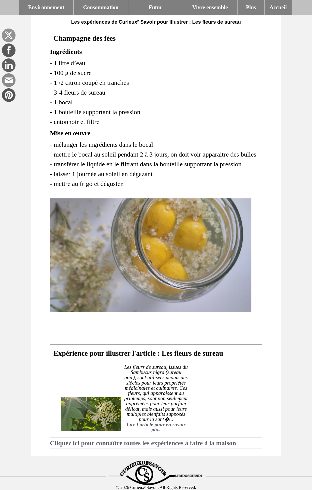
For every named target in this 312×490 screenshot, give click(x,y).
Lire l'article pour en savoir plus (155, 427)
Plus (251, 7)
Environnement (46, 7)
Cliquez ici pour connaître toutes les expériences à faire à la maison (143, 443)
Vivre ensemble (210, 7)
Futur (155, 7)
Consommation (100, 7)
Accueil (278, 7)
